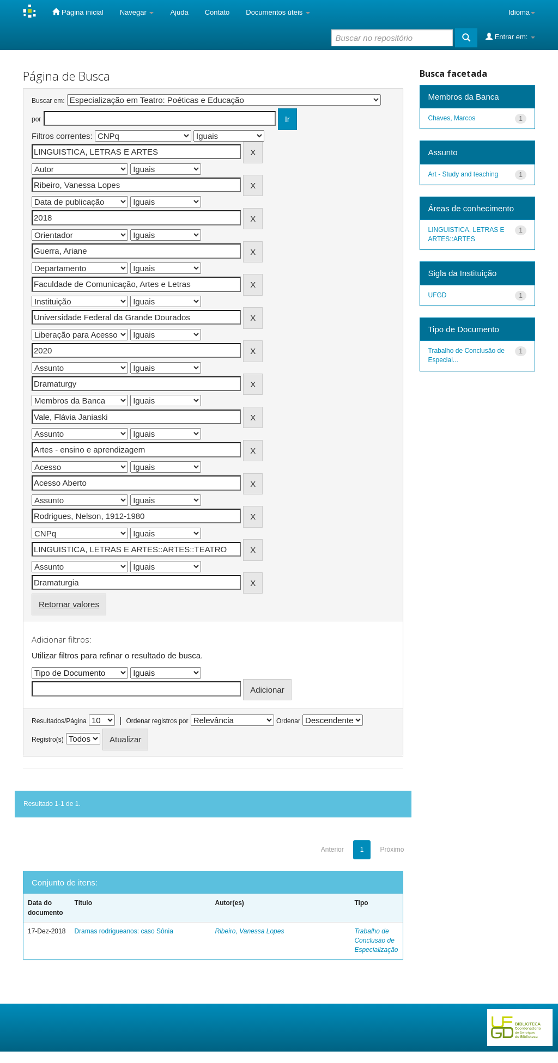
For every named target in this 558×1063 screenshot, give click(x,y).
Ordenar (288, 721)
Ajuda (179, 12)
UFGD (437, 295)
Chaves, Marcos (452, 118)
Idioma (521, 12)
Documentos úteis (278, 12)
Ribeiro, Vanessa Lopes (249, 931)
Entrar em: (510, 36)
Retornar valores (69, 604)
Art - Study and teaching (463, 174)
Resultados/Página (59, 721)
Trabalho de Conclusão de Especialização (376, 940)
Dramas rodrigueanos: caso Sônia (123, 931)
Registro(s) (48, 739)
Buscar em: (48, 101)
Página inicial (77, 12)
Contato (217, 12)
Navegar (137, 12)
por (36, 119)
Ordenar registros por (157, 721)
